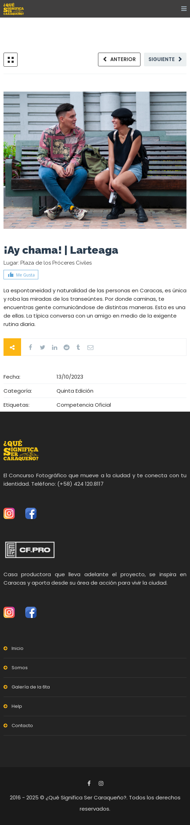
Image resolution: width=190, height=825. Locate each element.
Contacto (22, 725)
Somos (20, 667)
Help (17, 706)
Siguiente (162, 59)
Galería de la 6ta (31, 687)
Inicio (18, 648)
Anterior (123, 59)
